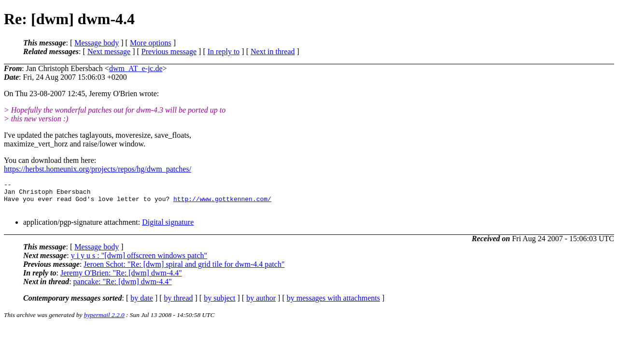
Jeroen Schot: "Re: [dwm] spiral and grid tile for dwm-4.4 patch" (184, 270)
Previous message (169, 51)
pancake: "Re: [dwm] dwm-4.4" (122, 287)
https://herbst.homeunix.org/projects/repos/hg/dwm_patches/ (97, 169)
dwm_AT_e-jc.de (136, 68)
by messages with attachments (333, 304)
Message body (96, 43)
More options (150, 43)
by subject (219, 304)
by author (261, 304)
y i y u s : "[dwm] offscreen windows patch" (139, 261)
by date (141, 304)
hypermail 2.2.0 (104, 320)
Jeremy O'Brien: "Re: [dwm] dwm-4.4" (121, 279)
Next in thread (273, 51)
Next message (108, 51)
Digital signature (168, 228)
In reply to (224, 51)
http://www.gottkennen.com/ (222, 203)
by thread (178, 304)
